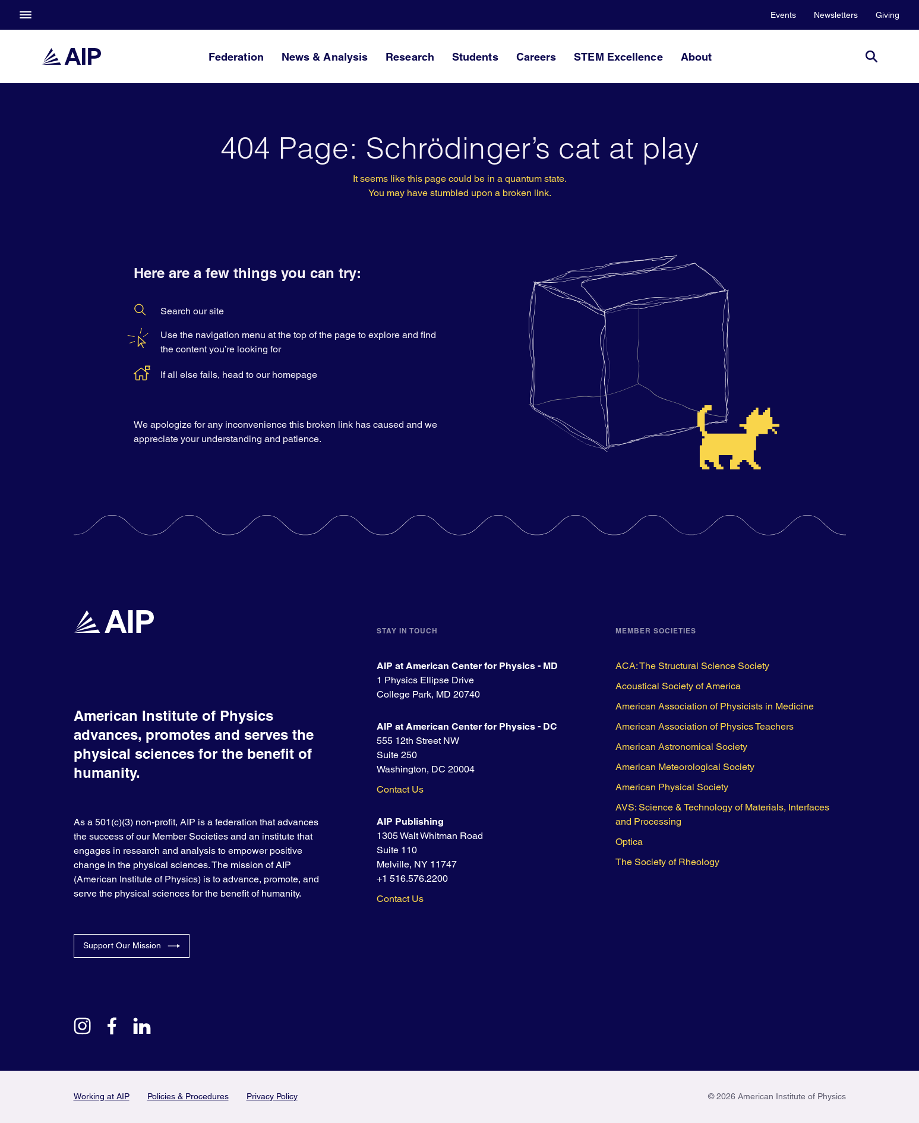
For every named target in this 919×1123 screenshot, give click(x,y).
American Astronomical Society (681, 746)
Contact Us (400, 789)
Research (410, 57)
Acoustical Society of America (678, 686)
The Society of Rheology (667, 862)
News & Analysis (325, 57)
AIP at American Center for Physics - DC (467, 726)
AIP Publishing (410, 821)
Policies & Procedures (188, 1096)
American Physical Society (671, 787)
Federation (236, 57)
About (696, 57)
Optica (629, 841)
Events (783, 15)
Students (475, 57)
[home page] (71, 56)
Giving (887, 15)
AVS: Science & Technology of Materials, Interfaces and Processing (722, 814)
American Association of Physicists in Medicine (714, 706)
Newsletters (836, 15)
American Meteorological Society (684, 766)
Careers (536, 57)
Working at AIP (102, 1096)
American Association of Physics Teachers (704, 726)
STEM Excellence (618, 57)
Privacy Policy (272, 1096)
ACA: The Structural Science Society (692, 665)
